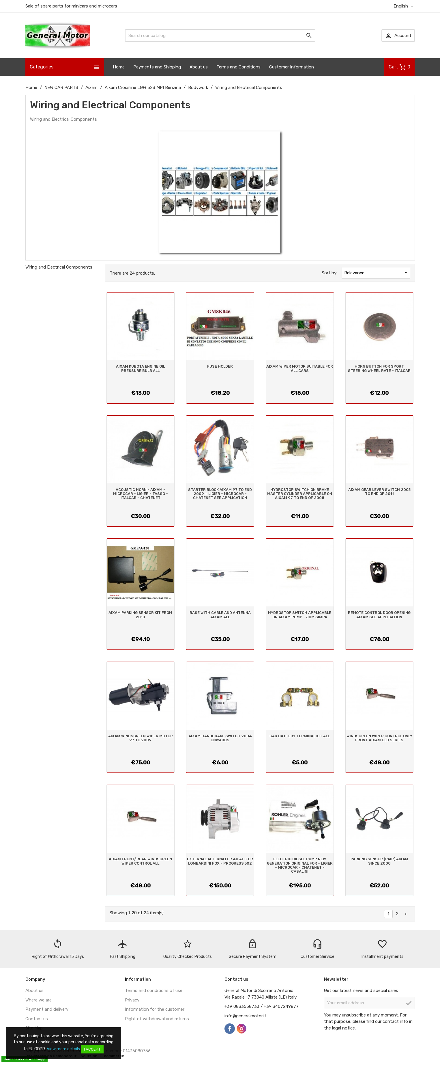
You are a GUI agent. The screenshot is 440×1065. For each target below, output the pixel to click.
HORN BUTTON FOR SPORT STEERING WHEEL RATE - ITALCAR (379, 368)
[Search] (220, 35)
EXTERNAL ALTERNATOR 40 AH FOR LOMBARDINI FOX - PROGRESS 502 (220, 861)
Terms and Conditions (238, 67)
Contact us (36, 1018)
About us (199, 67)
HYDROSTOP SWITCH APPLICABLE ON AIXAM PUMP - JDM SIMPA (299, 614)
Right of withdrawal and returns (157, 1018)
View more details (63, 1049)
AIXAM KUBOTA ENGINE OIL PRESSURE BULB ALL (140, 368)
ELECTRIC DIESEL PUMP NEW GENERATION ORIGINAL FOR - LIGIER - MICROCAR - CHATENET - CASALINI (300, 865)
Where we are (38, 1000)
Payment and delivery (46, 1009)
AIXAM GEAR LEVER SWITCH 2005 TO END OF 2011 (379, 491)
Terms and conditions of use (153, 990)
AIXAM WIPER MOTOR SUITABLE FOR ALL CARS (299, 368)
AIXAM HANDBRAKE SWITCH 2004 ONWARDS (220, 738)
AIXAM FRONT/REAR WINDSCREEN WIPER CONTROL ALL (140, 861)
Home (119, 67)
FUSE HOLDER (220, 366)
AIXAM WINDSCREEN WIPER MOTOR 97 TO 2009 (140, 738)
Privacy (132, 1000)
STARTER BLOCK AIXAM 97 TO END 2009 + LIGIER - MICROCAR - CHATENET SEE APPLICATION (220, 493)
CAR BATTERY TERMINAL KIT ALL (299, 736)
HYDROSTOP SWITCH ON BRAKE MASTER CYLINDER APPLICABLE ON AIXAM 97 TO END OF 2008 (299, 493)
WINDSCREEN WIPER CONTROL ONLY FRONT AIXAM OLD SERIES (379, 738)
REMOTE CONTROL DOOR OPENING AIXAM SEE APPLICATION (379, 614)
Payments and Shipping (157, 67)
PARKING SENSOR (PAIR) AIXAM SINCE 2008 (379, 861)
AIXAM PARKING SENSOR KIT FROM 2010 (140, 614)
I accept (92, 1049)
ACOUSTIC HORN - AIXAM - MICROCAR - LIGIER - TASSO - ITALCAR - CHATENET (140, 493)
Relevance (376, 272)
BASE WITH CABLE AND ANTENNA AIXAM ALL (220, 614)
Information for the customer (154, 1009)
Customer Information (291, 67)
